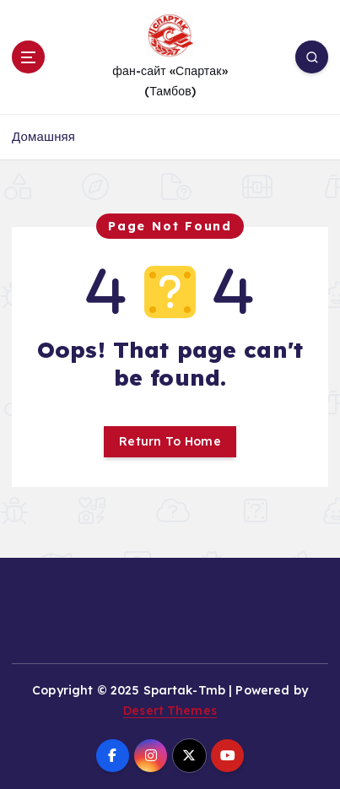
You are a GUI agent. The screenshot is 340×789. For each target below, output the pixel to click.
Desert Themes (170, 710)
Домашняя (43, 136)
